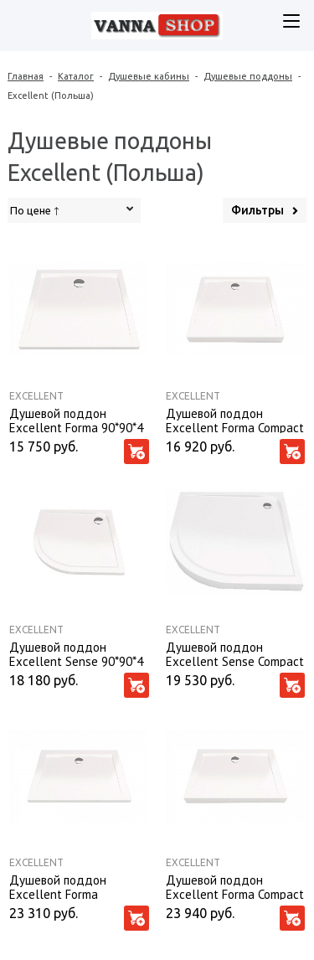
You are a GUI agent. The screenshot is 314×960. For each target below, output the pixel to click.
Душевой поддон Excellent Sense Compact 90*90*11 (235, 653)
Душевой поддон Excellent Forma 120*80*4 (57, 886)
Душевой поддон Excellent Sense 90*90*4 (76, 653)
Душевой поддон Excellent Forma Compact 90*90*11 (235, 419)
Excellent (36, 395)
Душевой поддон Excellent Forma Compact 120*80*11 (235, 886)
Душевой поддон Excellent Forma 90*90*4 (76, 419)
